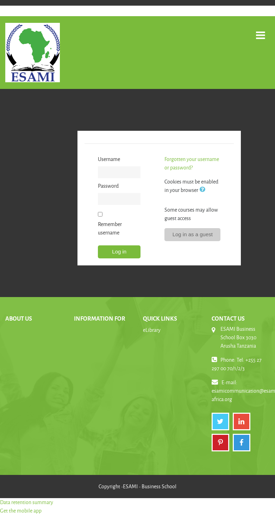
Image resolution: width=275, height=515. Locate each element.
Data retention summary (26, 502)
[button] (203, 190)
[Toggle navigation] (260, 31)
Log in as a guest (193, 234)
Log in (119, 252)
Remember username (110, 228)
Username (109, 159)
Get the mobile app (21, 510)
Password (108, 185)
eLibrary (152, 330)
